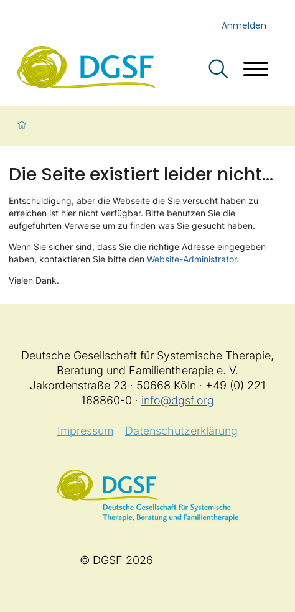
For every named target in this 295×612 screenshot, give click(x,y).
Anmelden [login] (244, 25)
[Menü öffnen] (256, 70)
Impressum (85, 430)
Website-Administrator (191, 259)
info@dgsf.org (177, 400)
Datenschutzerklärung (181, 430)
